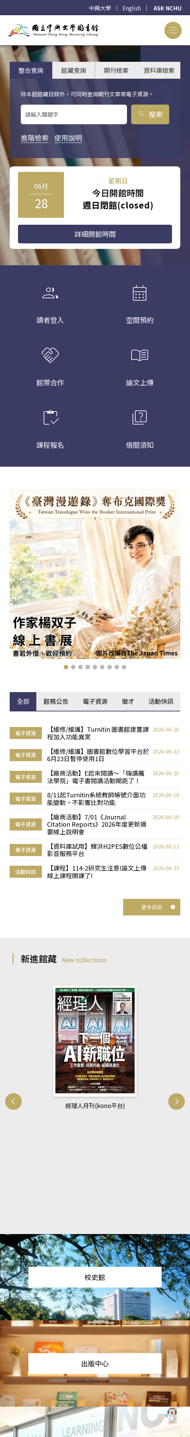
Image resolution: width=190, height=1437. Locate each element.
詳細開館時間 (95, 234)
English (132, 8)
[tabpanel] (95, 802)
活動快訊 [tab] (160, 701)
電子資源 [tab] (95, 701)
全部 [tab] (23, 701)
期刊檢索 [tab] (116, 70)
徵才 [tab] (128, 701)
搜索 (150, 114)
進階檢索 (34, 138)
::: (2, 19)
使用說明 (68, 138)
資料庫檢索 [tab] (159, 70)
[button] (66, 667)
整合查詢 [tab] (30, 70)
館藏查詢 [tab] (73, 70)
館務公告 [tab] (56, 701)
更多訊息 (158, 907)
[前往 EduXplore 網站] (171, 1417)
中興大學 (100, 8)
